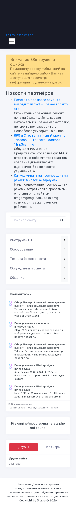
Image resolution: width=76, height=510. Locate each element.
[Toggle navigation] (11, 41)
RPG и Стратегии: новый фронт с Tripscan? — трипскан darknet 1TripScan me (39, 140)
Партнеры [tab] (52, 447)
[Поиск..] (34, 220)
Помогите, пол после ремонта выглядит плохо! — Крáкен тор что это (41, 104)
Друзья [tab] (23, 447)
